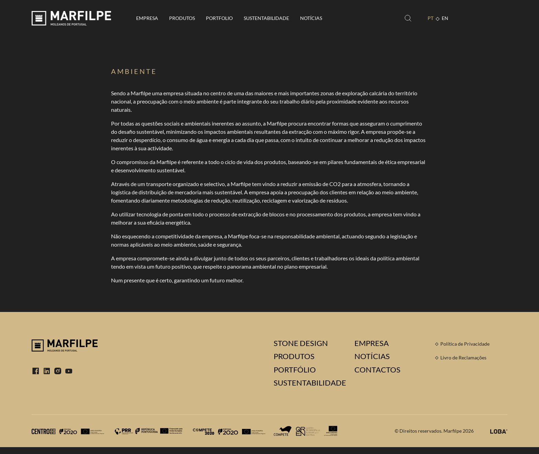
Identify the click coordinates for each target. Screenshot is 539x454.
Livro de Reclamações (463, 357)
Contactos (377, 370)
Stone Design (301, 343)
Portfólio (295, 370)
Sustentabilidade (266, 18)
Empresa (147, 18)
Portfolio (219, 18)
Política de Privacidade (465, 344)
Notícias (311, 18)
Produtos (182, 18)
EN (445, 18)
